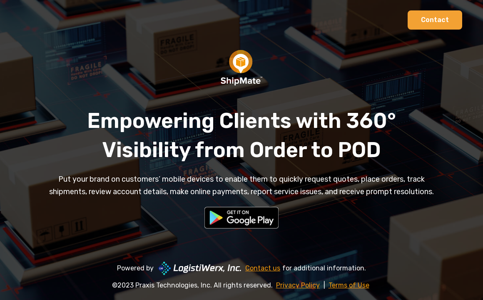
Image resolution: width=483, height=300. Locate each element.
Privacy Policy (298, 285)
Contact (435, 20)
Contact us (262, 268)
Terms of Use (349, 285)
